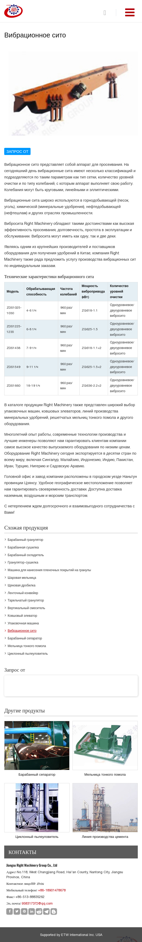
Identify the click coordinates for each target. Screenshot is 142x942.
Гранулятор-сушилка (23, 562)
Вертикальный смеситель (26, 608)
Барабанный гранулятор (25, 540)
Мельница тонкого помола (27, 646)
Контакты (22, 852)
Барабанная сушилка (23, 547)
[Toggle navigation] (130, 12)
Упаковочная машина (23, 623)
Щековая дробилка (22, 585)
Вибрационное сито (22, 631)
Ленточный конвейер (23, 593)
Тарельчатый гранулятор (26, 600)
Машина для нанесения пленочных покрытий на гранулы (49, 570)
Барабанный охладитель (26, 555)
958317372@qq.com (37, 903)
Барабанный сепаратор (25, 638)
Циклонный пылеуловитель (28, 653)
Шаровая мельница (22, 578)
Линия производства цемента (105, 837)
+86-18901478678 (52, 890)
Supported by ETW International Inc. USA (71, 935)
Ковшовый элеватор (22, 616)
